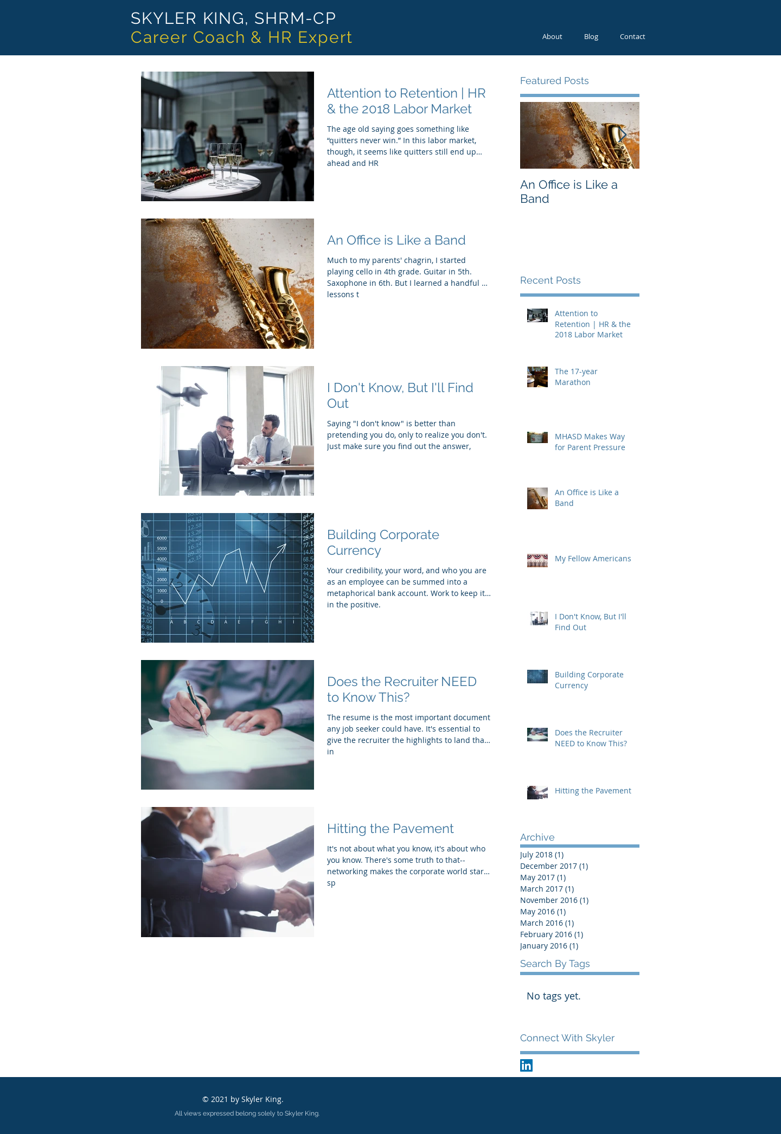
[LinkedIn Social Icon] (526, 1065)
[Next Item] (622, 135)
